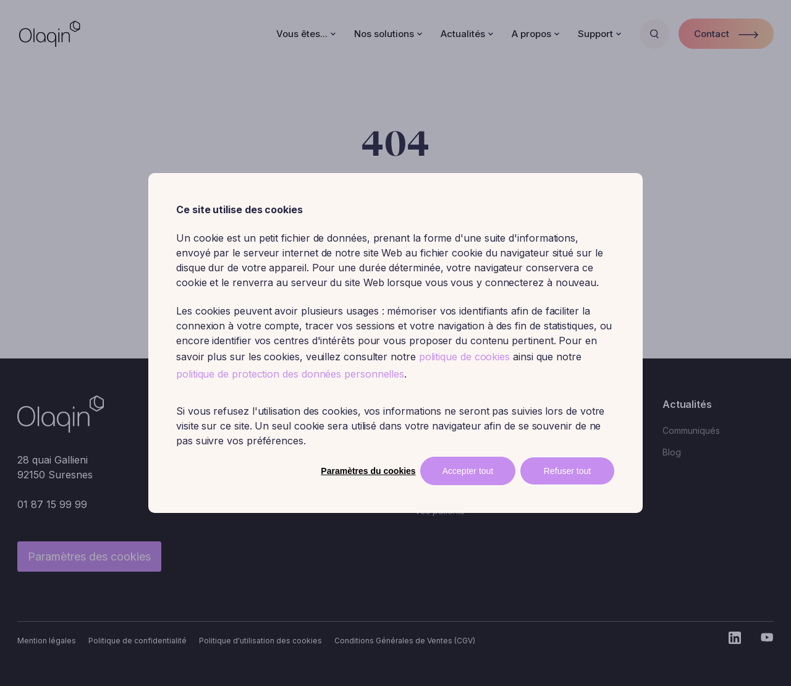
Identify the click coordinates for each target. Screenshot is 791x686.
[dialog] (395, 343)
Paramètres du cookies (368, 471)
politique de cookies (464, 356)
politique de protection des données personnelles (290, 374)
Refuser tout (567, 471)
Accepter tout (468, 471)
